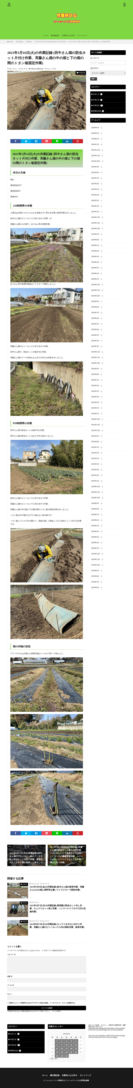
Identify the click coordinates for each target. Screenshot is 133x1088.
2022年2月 (96, 408)
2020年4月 (96, 531)
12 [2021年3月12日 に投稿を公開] (76, 1045)
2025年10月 (97, 161)
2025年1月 (96, 212)
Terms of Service (107, 1037)
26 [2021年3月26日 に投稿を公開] (76, 1052)
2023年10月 (97, 296)
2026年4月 (96, 128)
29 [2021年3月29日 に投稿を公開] (57, 1056)
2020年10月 (97, 498)
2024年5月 (96, 256)
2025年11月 (97, 156)
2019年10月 (97, 565)
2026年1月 (96, 144)
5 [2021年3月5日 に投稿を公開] (75, 1041)
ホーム (46, 35)
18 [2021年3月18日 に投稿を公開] (71, 1048)
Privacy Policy (93, 1037)
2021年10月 (97, 430)
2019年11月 (97, 559)
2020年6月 (96, 520)
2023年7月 (96, 313)
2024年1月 (96, 279)
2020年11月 (97, 492)
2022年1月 (96, 414)
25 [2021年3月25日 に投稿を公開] (71, 1052)
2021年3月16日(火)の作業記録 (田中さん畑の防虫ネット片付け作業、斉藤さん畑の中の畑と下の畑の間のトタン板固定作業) (72, 41)
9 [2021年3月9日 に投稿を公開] (61, 1045)
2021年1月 (96, 481)
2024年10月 (97, 229)
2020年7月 (96, 514)
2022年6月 (96, 386)
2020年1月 (96, 548)
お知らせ (97, 94)
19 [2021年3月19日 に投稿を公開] (76, 1048)
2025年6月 (96, 184)
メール (10, 985)
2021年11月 (97, 425)
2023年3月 (96, 335)
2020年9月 (96, 503)
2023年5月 (96, 324)
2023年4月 (96, 329)
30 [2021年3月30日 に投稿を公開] (62, 1056)
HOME (11, 41)
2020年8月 (96, 509)
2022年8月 (96, 374)
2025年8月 (96, 172)
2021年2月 (96, 475)
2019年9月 (96, 571)
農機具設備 (39, 69)
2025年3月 (96, 200)
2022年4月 (96, 397)
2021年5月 (96, 458)
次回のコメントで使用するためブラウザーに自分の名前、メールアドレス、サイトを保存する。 (42, 1003)
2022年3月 (96, 402)
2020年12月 (97, 486)
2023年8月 (96, 307)
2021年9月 (96, 436)
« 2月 (52, 1058)
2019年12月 (97, 554)
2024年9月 (96, 234)
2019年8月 (96, 576)
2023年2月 (96, 341)
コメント (11, 954)
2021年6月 (96, 453)
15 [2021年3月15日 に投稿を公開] (57, 1048)
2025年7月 (96, 178)
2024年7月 (96, 245)
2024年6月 (96, 251)
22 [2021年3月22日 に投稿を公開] (57, 1052)
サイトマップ (82, 35)
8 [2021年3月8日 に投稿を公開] (57, 1045)
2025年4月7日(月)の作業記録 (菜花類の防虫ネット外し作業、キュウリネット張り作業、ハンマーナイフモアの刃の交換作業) (58, 908)
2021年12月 (97, 419)
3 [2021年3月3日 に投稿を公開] (66, 1041)
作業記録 (29, 41)
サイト (9, 994)
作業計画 (97, 100)
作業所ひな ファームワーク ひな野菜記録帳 (73, 1080)
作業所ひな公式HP (68, 35)
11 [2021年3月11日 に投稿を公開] (71, 1045)
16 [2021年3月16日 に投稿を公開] (62, 1048)
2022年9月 (96, 369)
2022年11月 (97, 357)
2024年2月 (96, 273)
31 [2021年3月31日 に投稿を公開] (66, 1056)
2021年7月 (96, 447)
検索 (93, 78)
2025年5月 (96, 189)
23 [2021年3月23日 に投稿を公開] (62, 1052)
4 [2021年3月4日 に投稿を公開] (71, 1041)
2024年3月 (96, 268)
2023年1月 (96, 346)
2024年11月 (97, 223)
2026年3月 (96, 133)
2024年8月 (96, 240)
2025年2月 (96, 206)
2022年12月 (97, 352)
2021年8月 (96, 442)
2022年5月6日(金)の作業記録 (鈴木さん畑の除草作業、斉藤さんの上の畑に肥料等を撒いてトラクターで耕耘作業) (57, 888)
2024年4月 (96, 262)
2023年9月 (96, 301)
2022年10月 (97, 363)
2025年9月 (96, 167)
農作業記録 (55, 35)
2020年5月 (96, 526)
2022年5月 (96, 391)
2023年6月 (96, 318)
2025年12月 (97, 150)
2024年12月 (97, 217)
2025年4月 (96, 195)
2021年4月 (96, 464)
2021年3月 (96, 470)
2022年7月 (96, 380)
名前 (9, 976)
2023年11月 (97, 290)
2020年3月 (96, 537)
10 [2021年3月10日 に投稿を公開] (66, 1045)
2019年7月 (96, 582)
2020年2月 (96, 543)
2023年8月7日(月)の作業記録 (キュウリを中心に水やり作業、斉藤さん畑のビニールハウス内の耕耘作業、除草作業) (57, 925)
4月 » (56, 1058)
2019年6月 (96, 587)
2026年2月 (96, 139)
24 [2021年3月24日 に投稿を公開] (66, 1052)
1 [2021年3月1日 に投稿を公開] (57, 1041)
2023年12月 (97, 285)
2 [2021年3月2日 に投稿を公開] (61, 1041)
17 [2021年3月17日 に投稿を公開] (66, 1048)
